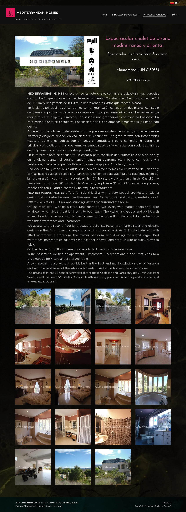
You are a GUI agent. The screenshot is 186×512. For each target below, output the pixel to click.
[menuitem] (106, 15)
